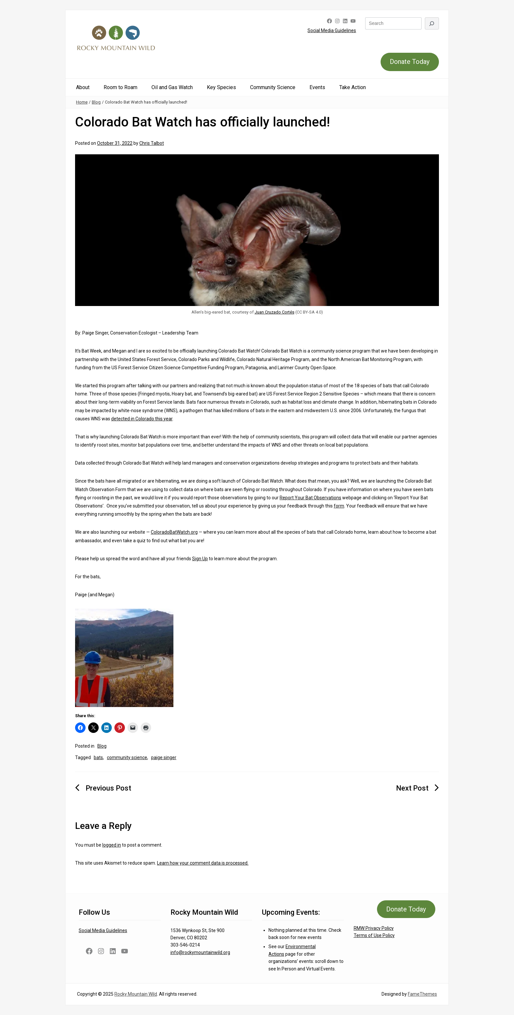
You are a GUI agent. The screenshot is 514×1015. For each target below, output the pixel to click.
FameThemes (422, 994)
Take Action (352, 87)
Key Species (221, 87)
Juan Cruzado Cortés (274, 312)
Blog (96, 102)
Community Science (272, 87)
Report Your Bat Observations (310, 497)
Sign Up (200, 558)
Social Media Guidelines (331, 30)
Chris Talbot (151, 143)
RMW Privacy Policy (374, 928)
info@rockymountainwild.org (200, 952)
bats (98, 757)
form (339, 505)
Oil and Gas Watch (172, 87)
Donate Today (409, 62)
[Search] (432, 23)
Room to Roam (120, 87)
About (82, 87)
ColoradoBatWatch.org (174, 532)
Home (82, 102)
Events (317, 87)
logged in (111, 845)
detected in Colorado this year (141, 418)
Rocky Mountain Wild (135, 994)
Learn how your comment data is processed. (202, 863)
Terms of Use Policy (374, 935)
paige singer (163, 757)
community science (127, 757)
